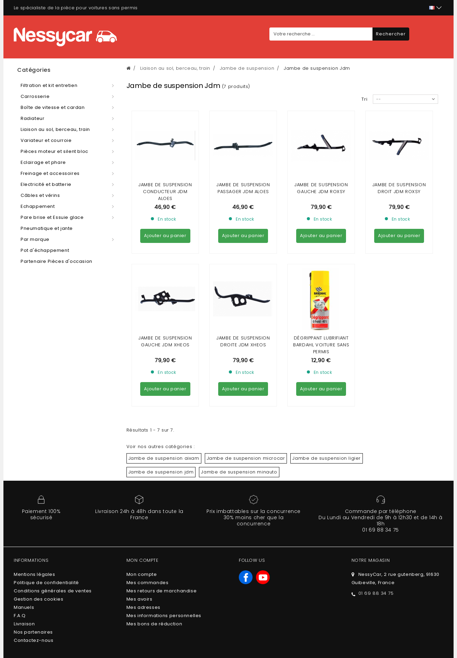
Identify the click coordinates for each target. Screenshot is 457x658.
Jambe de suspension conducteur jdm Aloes (165, 191)
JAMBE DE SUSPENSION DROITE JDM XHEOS (243, 279)
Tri (364, 99)
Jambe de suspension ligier (326, 395)
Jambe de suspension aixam (164, 395)
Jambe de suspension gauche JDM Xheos (165, 279)
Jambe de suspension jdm (161, 409)
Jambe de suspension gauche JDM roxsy (321, 188)
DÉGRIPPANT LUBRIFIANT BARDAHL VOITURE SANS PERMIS (321, 282)
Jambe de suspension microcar (246, 395)
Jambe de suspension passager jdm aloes (243, 188)
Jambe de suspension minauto (239, 409)
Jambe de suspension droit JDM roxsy (399, 188)
